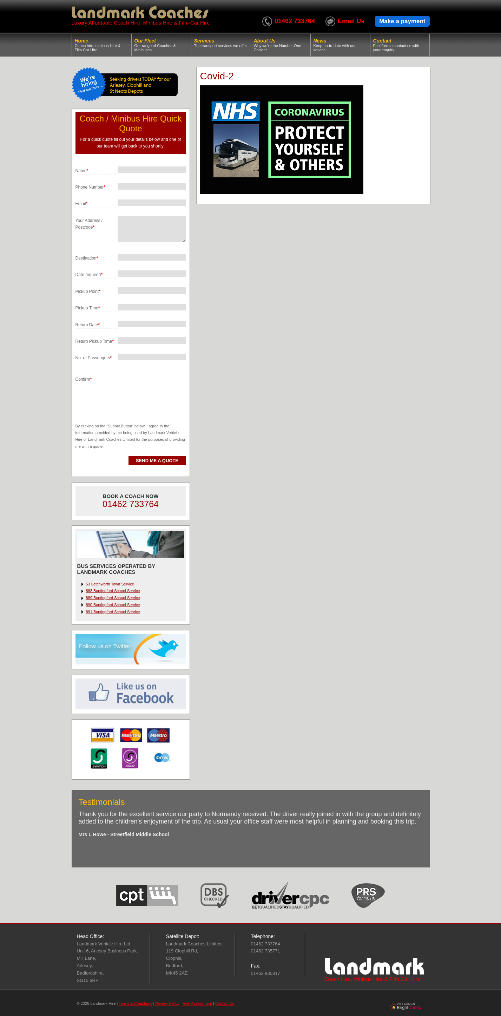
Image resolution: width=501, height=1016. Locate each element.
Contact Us (224, 1003)
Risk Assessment (197, 1003)
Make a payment (402, 21)
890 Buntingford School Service (113, 605)
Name (81, 170)
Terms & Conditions (135, 1003)
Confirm (83, 379)
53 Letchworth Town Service (110, 584)
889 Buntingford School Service (113, 598)
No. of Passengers (93, 357)
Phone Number (90, 187)
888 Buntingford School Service (113, 591)
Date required (89, 274)
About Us (281, 45)
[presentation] (128, 397)
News (340, 45)
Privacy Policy (167, 1003)
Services (221, 43)
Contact (400, 45)
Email (81, 203)
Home (101, 45)
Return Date (87, 324)
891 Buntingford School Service (113, 612)
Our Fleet (161, 45)
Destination (86, 258)
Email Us (351, 21)
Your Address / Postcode (89, 224)
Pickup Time (87, 308)
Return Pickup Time (94, 341)
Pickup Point (87, 291)
